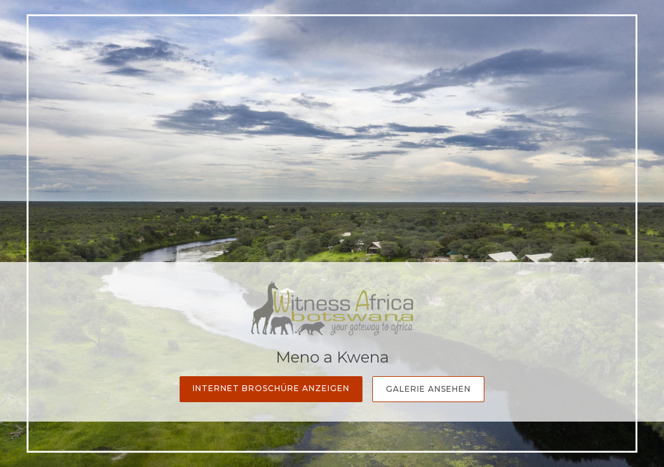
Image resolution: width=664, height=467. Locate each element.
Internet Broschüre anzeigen (271, 388)
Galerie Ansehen (428, 389)
